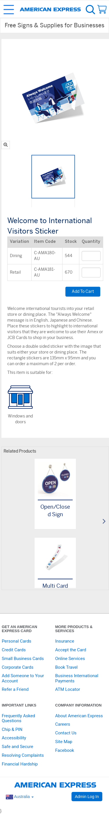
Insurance (64, 641)
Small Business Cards (23, 658)
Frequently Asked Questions (18, 718)
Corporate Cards (17, 667)
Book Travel (66, 667)
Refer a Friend (15, 689)
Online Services (70, 658)
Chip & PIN (12, 729)
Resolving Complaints (23, 755)
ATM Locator (67, 689)
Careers (62, 724)
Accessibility (14, 738)
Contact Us (66, 733)
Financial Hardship (20, 764)
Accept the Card (70, 649)
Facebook (64, 750)
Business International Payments (76, 678)
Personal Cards (16, 641)
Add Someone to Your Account (23, 678)
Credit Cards (14, 649)
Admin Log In (87, 796)
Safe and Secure (17, 746)
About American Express (79, 715)
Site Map (63, 741)
